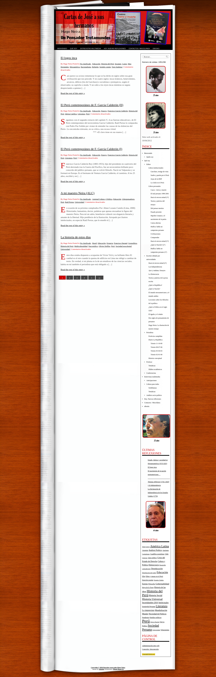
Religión (95, 67)
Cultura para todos (152, 384)
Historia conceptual (155, 358)
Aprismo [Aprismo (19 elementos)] (165, 550)
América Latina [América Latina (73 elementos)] (159, 546)
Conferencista (151, 373)
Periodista (149, 333)
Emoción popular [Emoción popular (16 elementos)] (147, 580)
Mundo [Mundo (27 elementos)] (145, 614)
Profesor (149, 362)
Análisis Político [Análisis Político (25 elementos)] (155, 550)
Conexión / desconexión (150, 649)
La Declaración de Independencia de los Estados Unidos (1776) (158, 492)
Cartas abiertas (156, 223)
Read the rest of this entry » (73, 93)
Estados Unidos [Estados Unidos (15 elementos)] (159, 580)
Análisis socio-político (154, 395)
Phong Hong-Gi (118, 669)
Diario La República (155, 340)
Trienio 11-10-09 (156, 343)
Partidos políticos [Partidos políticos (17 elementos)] (155, 618)
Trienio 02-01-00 (156, 355)
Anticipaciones (151, 380)
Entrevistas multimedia (90, 48)
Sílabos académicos (155, 369)
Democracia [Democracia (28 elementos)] (154, 565)
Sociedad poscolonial (124, 246)
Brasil (94, 243)
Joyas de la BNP (156, 179)
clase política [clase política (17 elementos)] (152, 558)
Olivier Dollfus (104, 246)
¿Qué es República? (155, 285)
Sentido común (105, 67)
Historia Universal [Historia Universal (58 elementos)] (152, 599)
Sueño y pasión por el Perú (160, 175)
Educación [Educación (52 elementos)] (162, 572)
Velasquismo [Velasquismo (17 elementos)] (165, 630)
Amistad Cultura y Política (102, 199)
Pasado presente (156, 212)
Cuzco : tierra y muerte (158, 190)
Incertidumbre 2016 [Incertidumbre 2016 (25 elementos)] (150, 602)
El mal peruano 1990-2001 (160, 194)
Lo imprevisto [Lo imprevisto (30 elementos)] (148, 610)
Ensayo (104, 111)
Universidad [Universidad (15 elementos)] (156, 630)
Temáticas (152, 366)
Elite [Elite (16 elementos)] (143, 576)
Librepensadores (128, 199)
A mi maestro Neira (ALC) (77, 193)
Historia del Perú (107, 64)
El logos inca (69, 58)
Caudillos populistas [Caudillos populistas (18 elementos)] (157, 554)
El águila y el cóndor (156, 314)
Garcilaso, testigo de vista (159, 172)
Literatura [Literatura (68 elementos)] (161, 606)
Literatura (81, 114)
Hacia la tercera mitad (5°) (160, 241)
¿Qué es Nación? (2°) (158, 245)
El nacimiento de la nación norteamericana (159, 474)
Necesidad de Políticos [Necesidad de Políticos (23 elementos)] (157, 614)
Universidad (79, 202)
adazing (101, 669)
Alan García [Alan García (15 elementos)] (146, 547)
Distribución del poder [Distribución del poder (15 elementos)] (149, 573)
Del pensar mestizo (157, 208)
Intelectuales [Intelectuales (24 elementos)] (163, 603)
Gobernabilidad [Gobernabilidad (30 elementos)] (162, 584)
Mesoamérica (75, 67)
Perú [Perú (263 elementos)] (146, 621)
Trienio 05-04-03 (156, 351)
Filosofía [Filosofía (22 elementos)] (151, 584)
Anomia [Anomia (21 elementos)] (145, 550)
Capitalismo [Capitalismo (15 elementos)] (146, 554)
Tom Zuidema (117, 67)
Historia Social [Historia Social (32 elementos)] (155, 595)
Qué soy (73, 48)
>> (99, 277)
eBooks (156, 48)
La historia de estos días (76, 237)
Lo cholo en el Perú (157, 183)
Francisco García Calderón (118, 111)
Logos (124, 64)
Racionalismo (86, 67)
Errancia (110, 243)
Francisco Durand (120, 243)
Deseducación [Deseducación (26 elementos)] (157, 568)
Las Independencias (155, 267)
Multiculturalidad (80, 246)
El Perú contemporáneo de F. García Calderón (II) (92, 105)
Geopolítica (132, 243)
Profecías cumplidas (155, 336)
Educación (96, 64)
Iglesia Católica (71, 114)
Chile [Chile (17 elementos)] (166, 554)
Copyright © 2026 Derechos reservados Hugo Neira (108, 667)
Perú (87, 114)
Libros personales (155, 186)
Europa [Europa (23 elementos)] (145, 584)
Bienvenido (62, 48)
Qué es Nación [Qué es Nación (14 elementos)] (154, 622)
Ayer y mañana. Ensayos (157, 270)
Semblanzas (153, 388)
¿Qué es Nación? (154, 289)
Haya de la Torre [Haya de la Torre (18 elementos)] (148, 587)
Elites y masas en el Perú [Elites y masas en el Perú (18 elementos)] (154, 576)
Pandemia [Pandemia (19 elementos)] (145, 618)
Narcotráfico (93, 246)
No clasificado (85, 64)
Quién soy (149, 157)
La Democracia (154, 274)
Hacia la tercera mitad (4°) (158, 263)
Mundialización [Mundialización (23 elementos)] (161, 610)
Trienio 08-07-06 (156, 347)
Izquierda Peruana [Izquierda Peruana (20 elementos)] (148, 607)
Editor (148, 164)
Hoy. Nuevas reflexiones (115, 48)
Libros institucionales (156, 168)
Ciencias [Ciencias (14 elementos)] (144, 558)
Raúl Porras (69, 202)
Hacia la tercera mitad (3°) (160, 197)
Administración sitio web (150, 646)
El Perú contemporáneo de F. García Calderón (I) (91, 149)
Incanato (118, 64)
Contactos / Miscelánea (139, 48)
